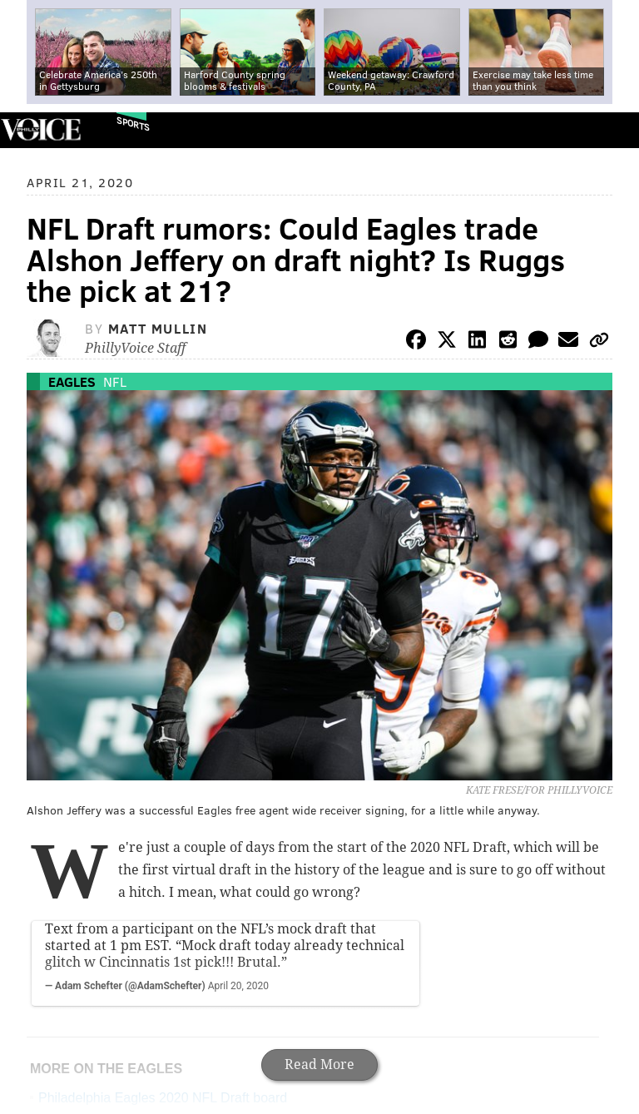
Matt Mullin (158, 328)
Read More (319, 1064)
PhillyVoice (40, 129)
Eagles (72, 381)
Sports (133, 123)
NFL (114, 381)
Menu (612, 130)
